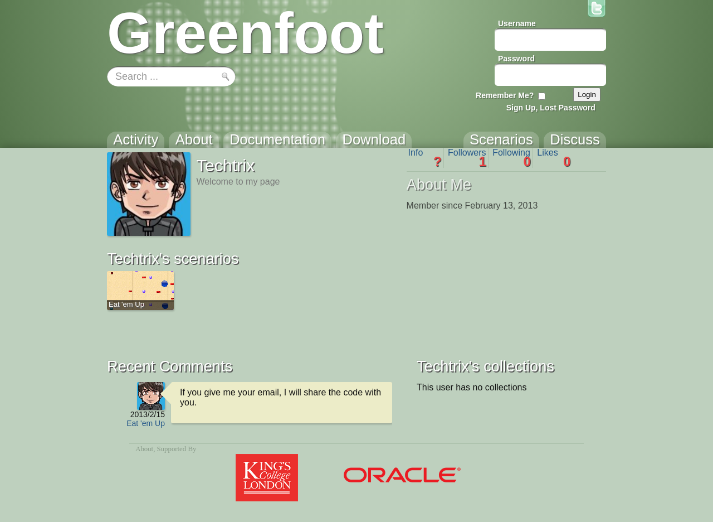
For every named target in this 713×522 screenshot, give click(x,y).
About (144, 449)
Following (511, 158)
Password (516, 58)
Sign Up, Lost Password (550, 107)
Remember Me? (505, 95)
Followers (467, 158)
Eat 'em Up (145, 423)
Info (425, 158)
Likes (553, 158)
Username (517, 23)
